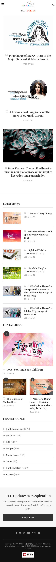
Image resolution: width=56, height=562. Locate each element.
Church (10, 474)
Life (8, 441)
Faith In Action (13, 467)
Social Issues (12, 454)
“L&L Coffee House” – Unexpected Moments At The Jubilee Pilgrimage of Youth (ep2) (38, 291)
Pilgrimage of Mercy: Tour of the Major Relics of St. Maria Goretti (28, 57)
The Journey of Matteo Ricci (13, 400)
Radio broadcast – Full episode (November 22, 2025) (38, 234)
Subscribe (28, 517)
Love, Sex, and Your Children (23, 369)
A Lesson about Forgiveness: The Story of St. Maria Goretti (28, 113)
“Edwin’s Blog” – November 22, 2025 (35, 270)
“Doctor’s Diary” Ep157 (38, 213)
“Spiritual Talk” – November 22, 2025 (35, 252)
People (9, 448)
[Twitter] (20, 532)
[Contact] (39, 532)
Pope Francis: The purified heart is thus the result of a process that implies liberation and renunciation (28, 172)
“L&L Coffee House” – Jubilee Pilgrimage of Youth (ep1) (38, 311)
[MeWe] (34, 533)
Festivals (10, 435)
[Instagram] (24, 532)
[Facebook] (16, 532)
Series (9, 461)
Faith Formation (14, 428)
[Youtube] (28, 532)
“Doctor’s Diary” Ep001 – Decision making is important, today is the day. (41, 403)
